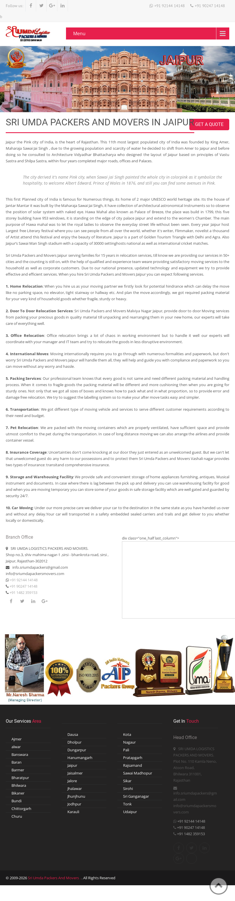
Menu (79, 33)
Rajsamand (132, 765)
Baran (16, 762)
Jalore (72, 780)
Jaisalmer (75, 773)
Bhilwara (18, 785)
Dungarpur (76, 749)
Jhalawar (74, 788)
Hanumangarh (79, 757)
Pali (126, 749)
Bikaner (17, 793)
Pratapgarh (132, 757)
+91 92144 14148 (169, 5)
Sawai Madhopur (137, 773)
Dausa (72, 734)
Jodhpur (74, 804)
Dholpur (74, 742)
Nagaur (129, 742)
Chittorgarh (21, 808)
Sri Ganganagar (136, 796)
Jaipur (72, 765)
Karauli (73, 811)
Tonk (127, 804)
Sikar (127, 780)
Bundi (16, 800)
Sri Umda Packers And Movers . (54, 877)
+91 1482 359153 (23, 592)
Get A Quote (209, 124)
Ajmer (16, 739)
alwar (16, 746)
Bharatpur (20, 777)
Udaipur (130, 811)
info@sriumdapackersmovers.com (35, 573)
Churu (16, 816)
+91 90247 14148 (210, 5)
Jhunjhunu (76, 796)
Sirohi (128, 788)
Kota (127, 734)
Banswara (19, 754)
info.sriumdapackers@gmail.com (40, 567)
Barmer (17, 769)
